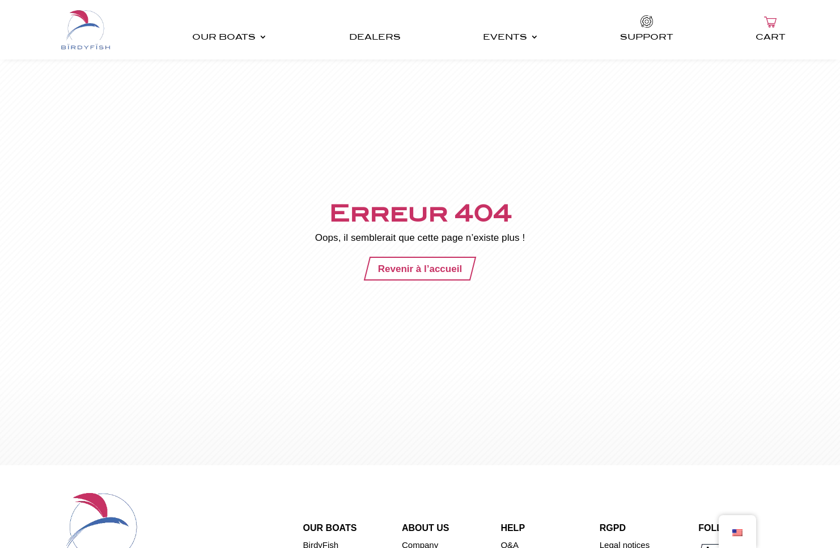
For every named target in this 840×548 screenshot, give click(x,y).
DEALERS (375, 36)
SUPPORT (646, 36)
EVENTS (505, 36)
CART (771, 36)
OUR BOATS (224, 36)
